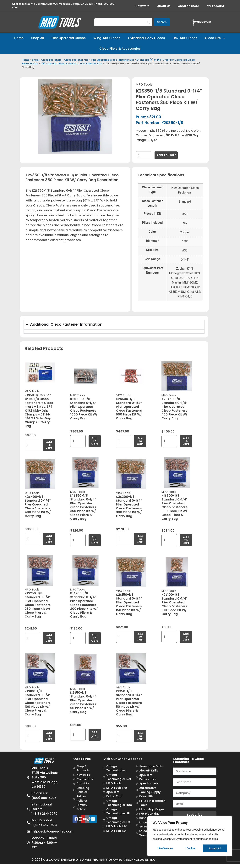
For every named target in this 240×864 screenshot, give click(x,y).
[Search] (123, 22)
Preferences (166, 848)
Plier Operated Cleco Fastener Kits (112, 59)
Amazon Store (188, 6)
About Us (163, 6)
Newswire (142, 6)
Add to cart (166, 155)
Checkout (203, 22)
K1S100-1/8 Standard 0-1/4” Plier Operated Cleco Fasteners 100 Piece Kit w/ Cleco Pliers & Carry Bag (38, 703)
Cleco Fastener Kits (76, 59)
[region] (189, 836)
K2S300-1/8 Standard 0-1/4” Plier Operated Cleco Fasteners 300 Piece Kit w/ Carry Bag (129, 506)
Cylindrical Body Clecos (146, 38)
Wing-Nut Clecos (106, 38)
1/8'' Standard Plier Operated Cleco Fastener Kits (71, 63)
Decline (191, 848)
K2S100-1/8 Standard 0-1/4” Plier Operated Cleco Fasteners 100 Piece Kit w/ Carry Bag (174, 604)
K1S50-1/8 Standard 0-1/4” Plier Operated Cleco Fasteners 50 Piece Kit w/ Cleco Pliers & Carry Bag (129, 703)
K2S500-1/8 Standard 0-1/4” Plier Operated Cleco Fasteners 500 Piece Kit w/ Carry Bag (129, 409)
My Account (215, 6)
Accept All (215, 848)
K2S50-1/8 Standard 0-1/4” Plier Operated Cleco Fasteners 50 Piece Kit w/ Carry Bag (83, 702)
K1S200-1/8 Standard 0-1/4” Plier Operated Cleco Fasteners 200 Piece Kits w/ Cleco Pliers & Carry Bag (84, 605)
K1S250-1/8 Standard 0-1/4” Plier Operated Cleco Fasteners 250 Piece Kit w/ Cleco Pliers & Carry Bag (38, 605)
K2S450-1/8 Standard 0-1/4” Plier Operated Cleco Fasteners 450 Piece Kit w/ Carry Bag (174, 409)
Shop (35, 59)
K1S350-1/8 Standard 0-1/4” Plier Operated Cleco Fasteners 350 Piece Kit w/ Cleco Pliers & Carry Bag (83, 507)
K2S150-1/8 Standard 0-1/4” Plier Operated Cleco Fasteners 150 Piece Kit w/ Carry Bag (129, 604)
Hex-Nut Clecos (185, 38)
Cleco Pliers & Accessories (120, 48)
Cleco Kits (215, 38)
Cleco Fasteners (51, 59)
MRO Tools (144, 84)
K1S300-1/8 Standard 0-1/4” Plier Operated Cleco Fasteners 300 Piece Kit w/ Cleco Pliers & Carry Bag (174, 507)
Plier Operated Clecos (69, 38)
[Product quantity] (143, 155)
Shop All (37, 38)
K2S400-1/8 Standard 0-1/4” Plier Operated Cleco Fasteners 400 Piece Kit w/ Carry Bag (38, 506)
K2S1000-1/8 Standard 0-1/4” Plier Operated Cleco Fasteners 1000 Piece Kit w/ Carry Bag (83, 409)
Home (19, 38)
